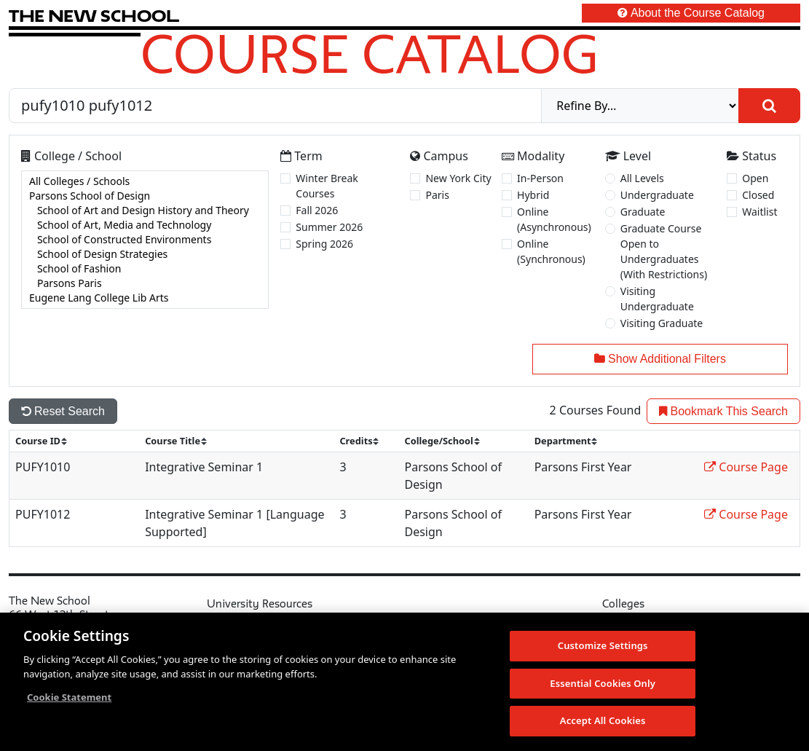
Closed (758, 195)
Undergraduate (657, 195)
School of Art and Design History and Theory (145, 210)
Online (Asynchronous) (554, 219)
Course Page (746, 467)
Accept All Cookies (603, 722)
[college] (145, 239)
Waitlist (759, 212)
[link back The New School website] (94, 16)
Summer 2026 (329, 227)
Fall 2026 (317, 210)
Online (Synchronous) (551, 251)
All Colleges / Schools (145, 181)
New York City (458, 178)
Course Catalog (370, 53)
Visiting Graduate (661, 323)
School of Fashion (145, 269)
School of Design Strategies (145, 254)
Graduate (643, 212)
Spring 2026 (324, 244)
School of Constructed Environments (145, 239)
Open (755, 178)
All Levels (642, 178)
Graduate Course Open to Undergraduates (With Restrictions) (663, 251)
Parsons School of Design (145, 196)
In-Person (540, 178)
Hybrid (533, 195)
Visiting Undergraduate (657, 298)
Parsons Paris (145, 283)
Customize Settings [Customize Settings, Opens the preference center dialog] (603, 646)
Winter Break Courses (327, 185)
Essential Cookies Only (602, 684)
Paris (437, 195)
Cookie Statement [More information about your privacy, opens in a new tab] (69, 698)
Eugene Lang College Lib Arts (145, 298)
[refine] (640, 105)
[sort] (47, 441)
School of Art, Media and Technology (145, 225)
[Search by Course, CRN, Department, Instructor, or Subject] (275, 105)
